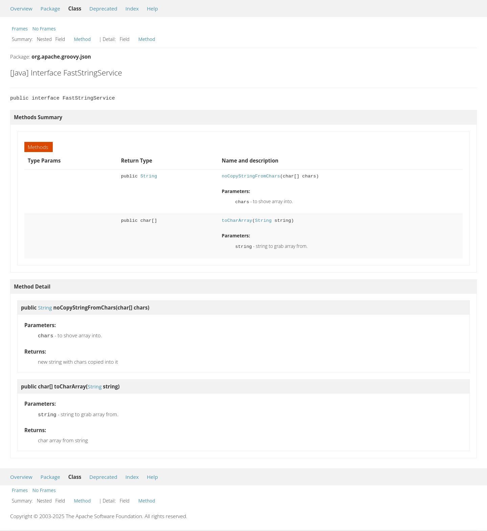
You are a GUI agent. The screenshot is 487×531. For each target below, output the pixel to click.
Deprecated (103, 8)
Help (152, 8)
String (148, 176)
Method (82, 39)
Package (50, 8)
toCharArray (237, 220)
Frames (20, 28)
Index (132, 8)
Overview (21, 8)
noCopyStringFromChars (251, 176)
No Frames (44, 28)
